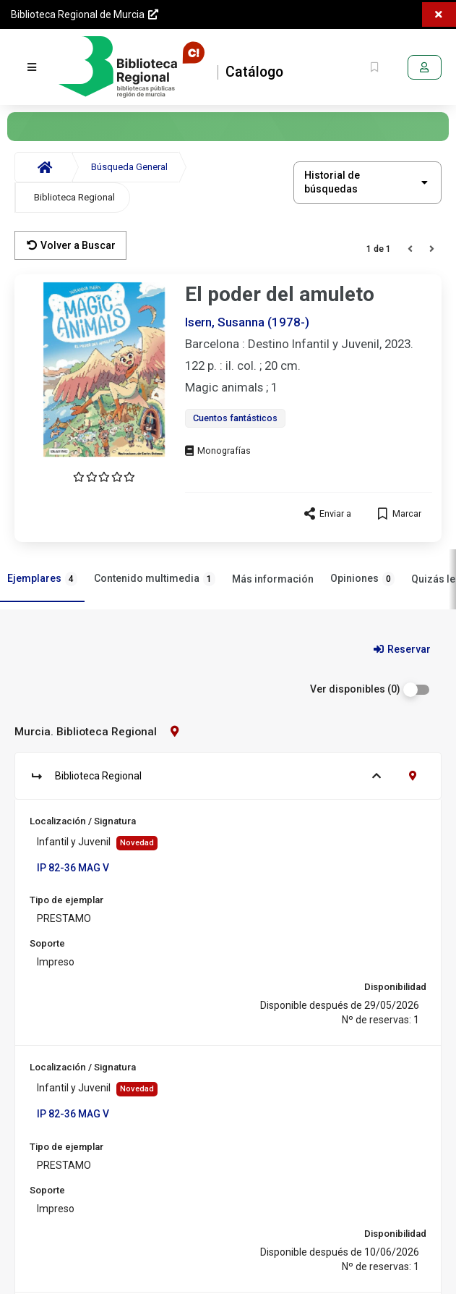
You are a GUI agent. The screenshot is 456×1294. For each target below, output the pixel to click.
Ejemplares (42, 579)
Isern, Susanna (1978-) (247, 322)
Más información (273, 579)
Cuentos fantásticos (235, 418)
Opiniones (362, 579)
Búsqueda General (129, 166)
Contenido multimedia (154, 579)
